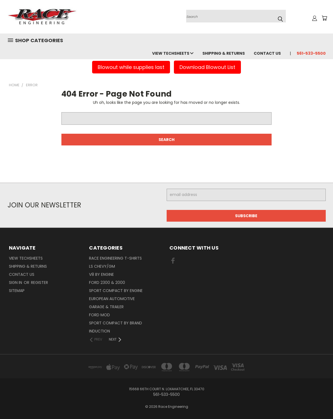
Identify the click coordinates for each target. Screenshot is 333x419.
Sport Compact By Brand (115, 323)
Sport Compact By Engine (116, 290)
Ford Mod (99, 315)
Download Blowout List (207, 67)
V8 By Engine (101, 274)
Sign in (16, 282)
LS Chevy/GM (102, 266)
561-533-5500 (311, 53)
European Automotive (112, 298)
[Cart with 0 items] (324, 18)
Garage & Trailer (106, 307)
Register (39, 282)
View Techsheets (172, 53)
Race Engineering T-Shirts (115, 258)
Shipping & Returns (223, 53)
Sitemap (17, 290)
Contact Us (267, 53)
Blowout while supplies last (131, 67)
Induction (99, 331)
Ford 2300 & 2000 (107, 282)
